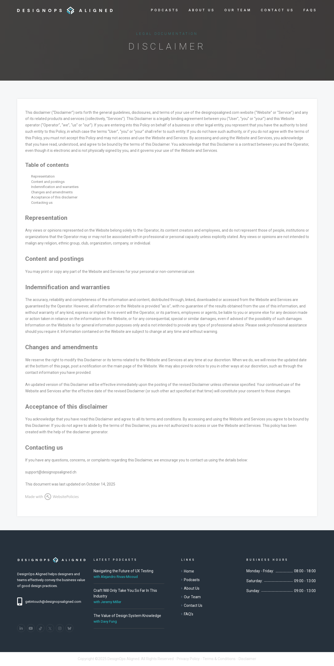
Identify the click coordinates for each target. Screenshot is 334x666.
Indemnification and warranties (55, 187)
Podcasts (165, 10)
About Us (201, 10)
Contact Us (277, 10)
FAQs (310, 10)
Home (189, 571)
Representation (43, 176)
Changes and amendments (52, 192)
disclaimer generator (90, 432)
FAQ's (188, 614)
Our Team (237, 10)
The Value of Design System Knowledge (127, 616)
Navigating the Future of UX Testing (123, 571)
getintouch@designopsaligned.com (53, 602)
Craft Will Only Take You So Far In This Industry (125, 593)
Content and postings (48, 182)
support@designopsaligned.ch (50, 472)
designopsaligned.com (220, 112)
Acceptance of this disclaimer (54, 197)
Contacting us (42, 203)
